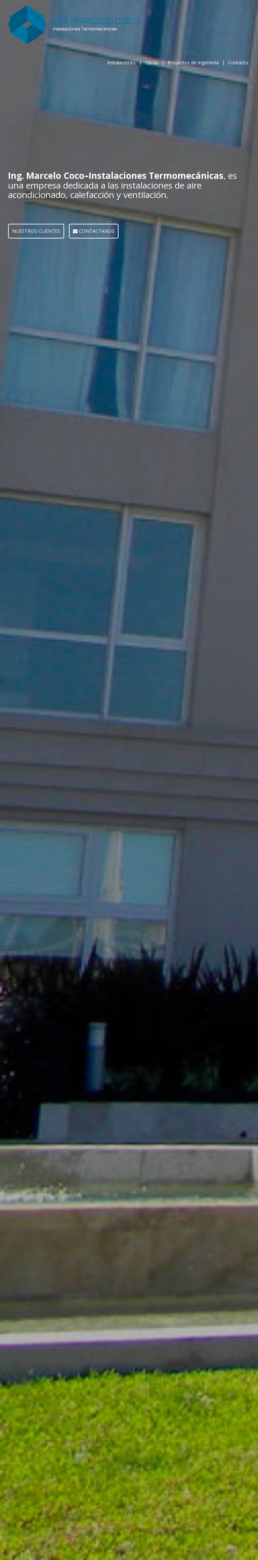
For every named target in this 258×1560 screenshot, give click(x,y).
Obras (151, 62)
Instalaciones (121, 62)
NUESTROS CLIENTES (36, 231)
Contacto (238, 62)
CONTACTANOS (94, 231)
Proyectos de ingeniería (193, 62)
